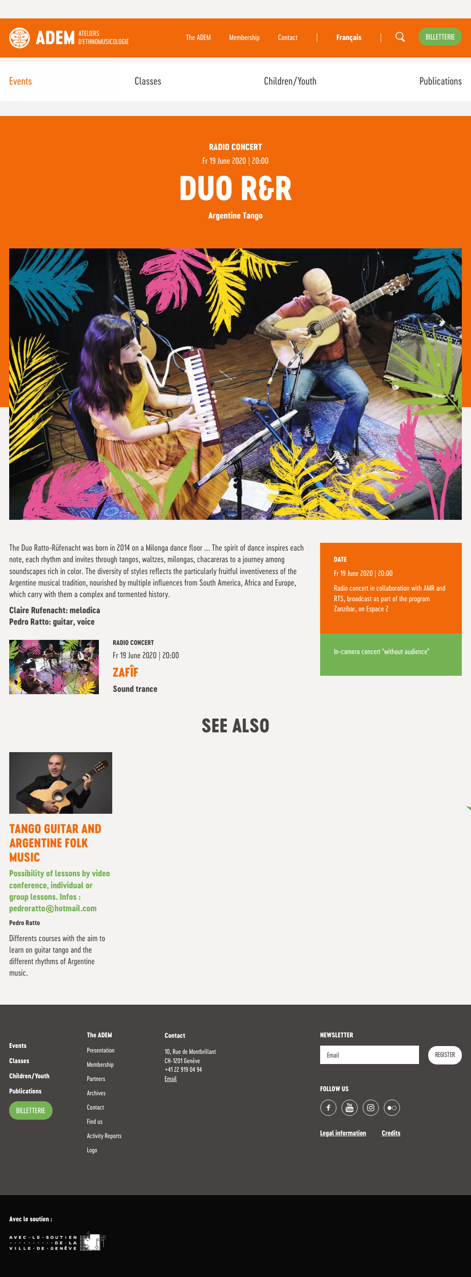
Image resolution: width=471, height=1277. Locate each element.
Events (20, 82)
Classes (148, 82)
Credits (391, 1134)
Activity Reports (104, 1136)
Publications (440, 82)
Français (348, 38)
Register (445, 1055)
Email (171, 1079)
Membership (244, 38)
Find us (95, 1122)
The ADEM (198, 38)
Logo (92, 1150)
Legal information (343, 1134)
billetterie (440, 37)
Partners (96, 1079)
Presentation (101, 1050)
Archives (96, 1093)
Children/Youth (290, 82)
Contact (288, 38)
